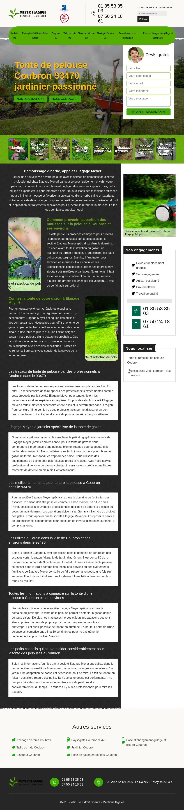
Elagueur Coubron (28, 754)
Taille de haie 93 (69, 35)
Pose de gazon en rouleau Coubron (94, 754)
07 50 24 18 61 (110, 18)
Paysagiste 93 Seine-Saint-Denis (35, 35)
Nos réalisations (30, 98)
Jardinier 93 (15, 35)
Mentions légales (113, 802)
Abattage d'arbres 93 (105, 35)
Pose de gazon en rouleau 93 (127, 35)
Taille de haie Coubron (31, 747)
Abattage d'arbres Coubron (34, 740)
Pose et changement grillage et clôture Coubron (146, 742)
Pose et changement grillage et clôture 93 (158, 35)
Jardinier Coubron (82, 747)
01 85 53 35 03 (110, 8)
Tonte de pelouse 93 (86, 35)
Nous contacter (65, 98)
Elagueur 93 (55, 35)
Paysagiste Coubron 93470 (88, 740)
